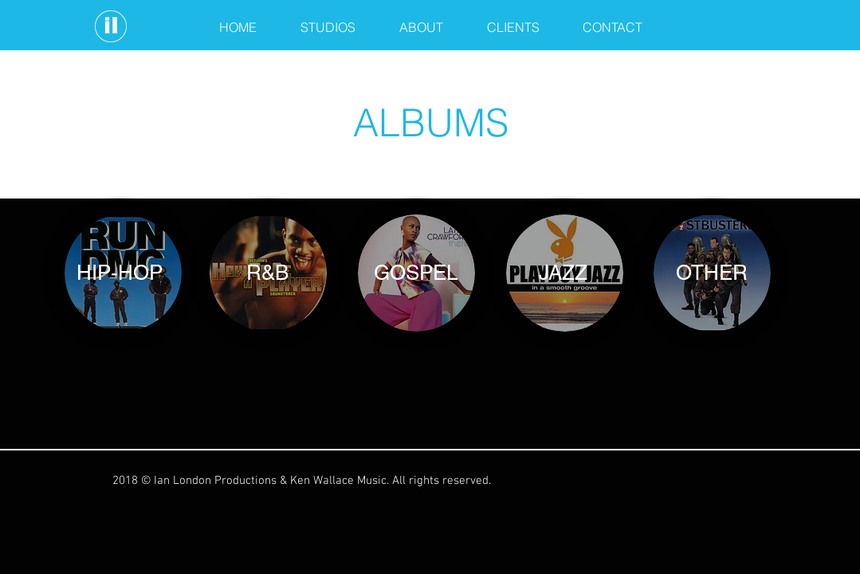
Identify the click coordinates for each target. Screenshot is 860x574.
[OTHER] (712, 273)
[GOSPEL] (416, 273)
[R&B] (268, 273)
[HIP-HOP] (119, 273)
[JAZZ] (563, 273)
